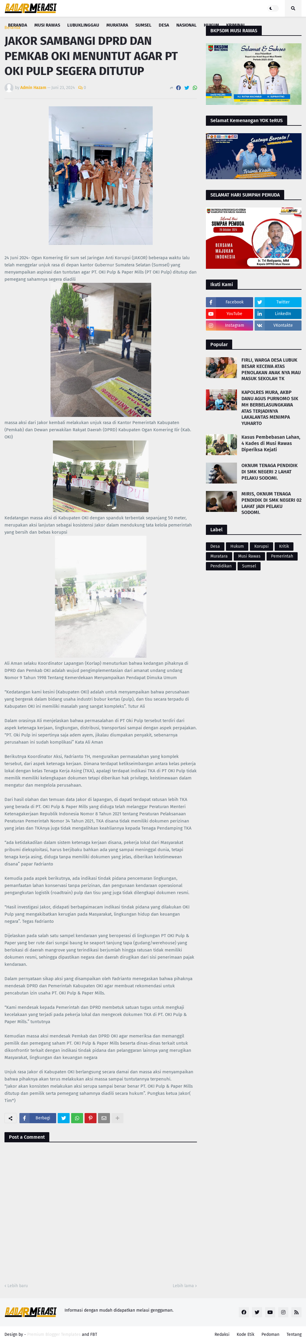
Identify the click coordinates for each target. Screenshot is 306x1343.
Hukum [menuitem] (211, 25)
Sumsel (249, 566)
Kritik (284, 546)
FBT (93, 1334)
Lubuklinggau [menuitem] (83, 25)
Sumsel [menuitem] (143, 25)
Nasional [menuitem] (186, 25)
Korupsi (261, 546)
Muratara (219, 556)
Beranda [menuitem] (17, 25)
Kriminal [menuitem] (236, 25)
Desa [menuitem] (164, 25)
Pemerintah (282, 556)
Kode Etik (245, 1334)
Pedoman (270, 1334)
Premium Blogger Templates (54, 1334)
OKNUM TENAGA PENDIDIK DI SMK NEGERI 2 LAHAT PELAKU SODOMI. (269, 472)
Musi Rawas (249, 556)
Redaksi (222, 1334)
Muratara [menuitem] (117, 25)
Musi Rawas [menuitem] (47, 25)
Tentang (294, 1334)
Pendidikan (221, 566)
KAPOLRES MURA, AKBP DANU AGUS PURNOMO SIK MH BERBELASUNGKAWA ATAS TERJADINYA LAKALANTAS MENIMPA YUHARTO (269, 407)
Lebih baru (17, 1285)
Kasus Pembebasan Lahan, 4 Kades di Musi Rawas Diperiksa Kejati (270, 443)
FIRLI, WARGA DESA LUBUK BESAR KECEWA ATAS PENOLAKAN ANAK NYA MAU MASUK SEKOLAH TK (271, 369)
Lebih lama (183, 1285)
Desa (215, 546)
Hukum (237, 546)
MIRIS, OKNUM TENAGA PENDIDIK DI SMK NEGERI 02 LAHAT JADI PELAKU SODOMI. (271, 503)
